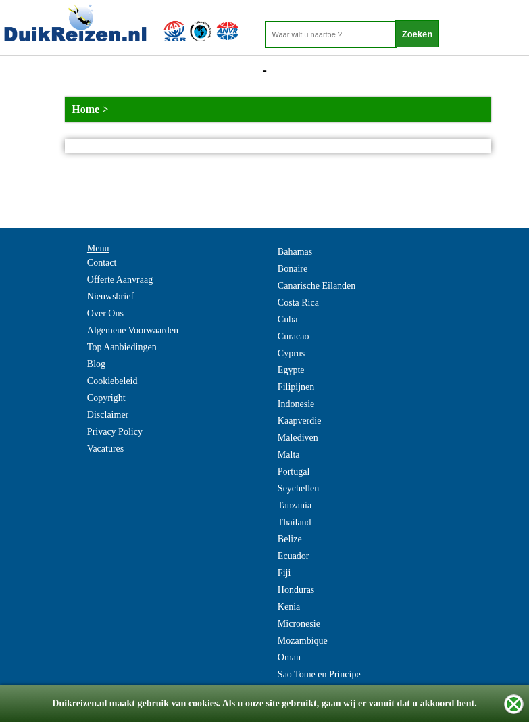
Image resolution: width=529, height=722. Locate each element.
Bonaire (292, 269)
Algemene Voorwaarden (132, 330)
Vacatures (105, 448)
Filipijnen (296, 387)
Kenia (289, 607)
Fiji (284, 573)
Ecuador (293, 556)
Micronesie (299, 624)
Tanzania (294, 505)
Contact (102, 263)
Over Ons (105, 313)
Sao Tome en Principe (319, 674)
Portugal (293, 471)
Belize (290, 539)
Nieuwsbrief (110, 296)
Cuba (288, 319)
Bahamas (295, 252)
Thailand (294, 522)
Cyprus (291, 353)
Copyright (106, 398)
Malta (289, 455)
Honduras (296, 590)
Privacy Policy (115, 432)
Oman (289, 657)
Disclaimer (107, 415)
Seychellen (298, 488)
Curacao (293, 336)
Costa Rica (298, 302)
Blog (96, 364)
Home (85, 109)
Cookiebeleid (112, 381)
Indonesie (296, 404)
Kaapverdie (300, 421)
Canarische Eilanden (316, 286)
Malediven (298, 438)
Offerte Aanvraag (120, 279)
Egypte (291, 370)
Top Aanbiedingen (122, 347)
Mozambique (303, 640)
